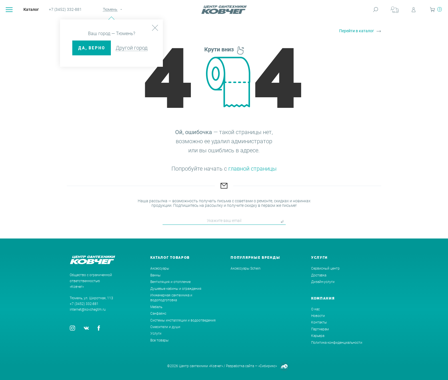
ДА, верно (91, 47)
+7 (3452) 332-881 (65, 9)
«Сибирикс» (267, 366)
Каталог (31, 9)
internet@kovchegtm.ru (88, 310)
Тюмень (110, 9)
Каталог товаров (170, 258)
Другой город (131, 48)
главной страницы (252, 168)
